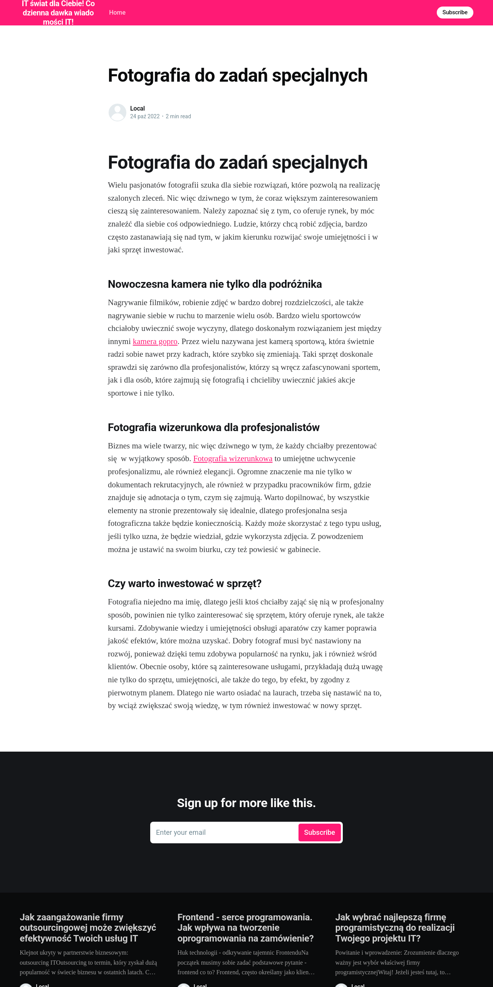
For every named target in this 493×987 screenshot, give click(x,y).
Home (117, 12)
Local (137, 108)
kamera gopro (155, 341)
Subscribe (455, 12)
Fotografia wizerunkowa (233, 458)
